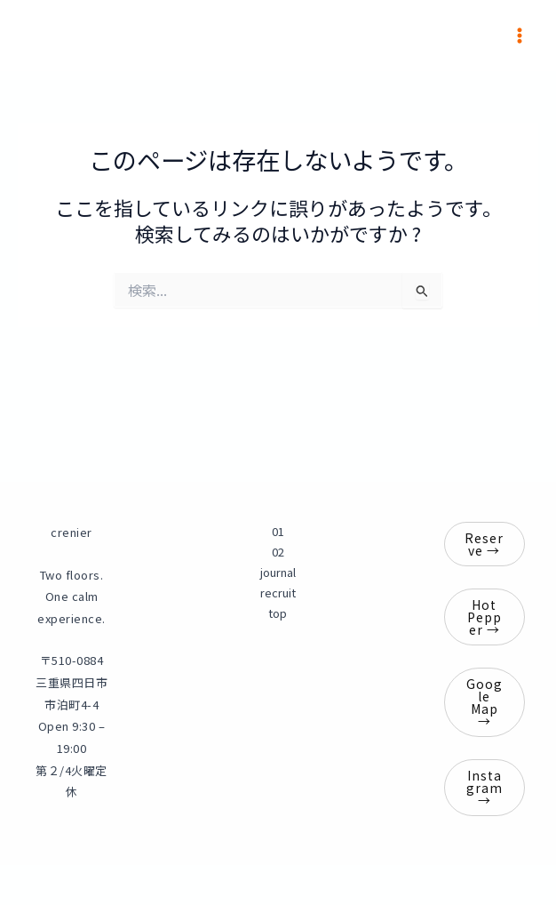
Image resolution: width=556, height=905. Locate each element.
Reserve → (484, 544)
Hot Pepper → (484, 617)
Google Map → (484, 702)
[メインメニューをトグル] (519, 35)
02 (278, 551)
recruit (278, 592)
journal (278, 572)
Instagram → (484, 787)
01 (278, 531)
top (277, 613)
